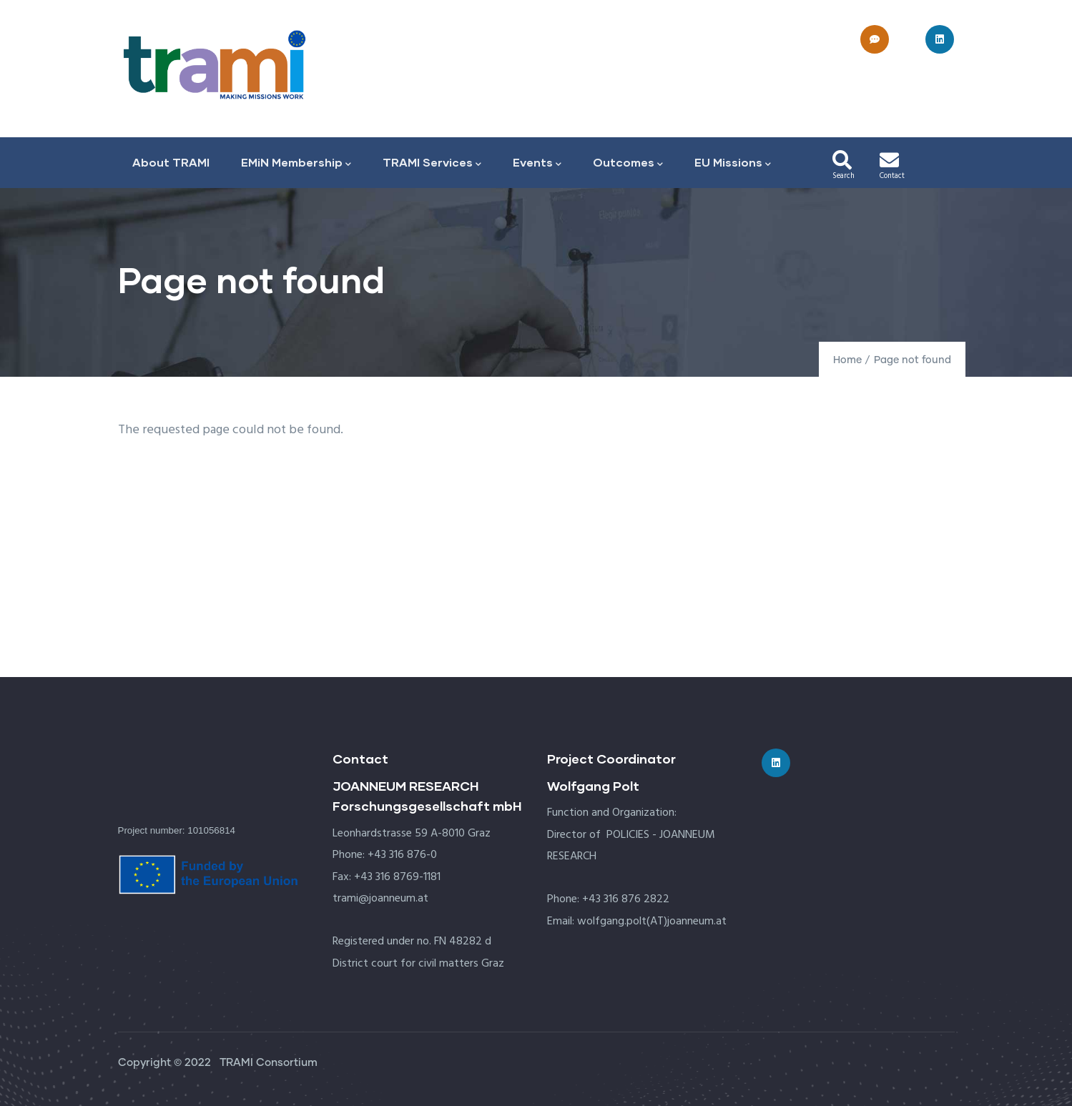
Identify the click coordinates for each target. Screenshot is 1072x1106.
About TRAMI (171, 162)
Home (847, 360)
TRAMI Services (432, 163)
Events (537, 163)
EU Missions (732, 163)
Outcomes (628, 163)
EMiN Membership (296, 163)
